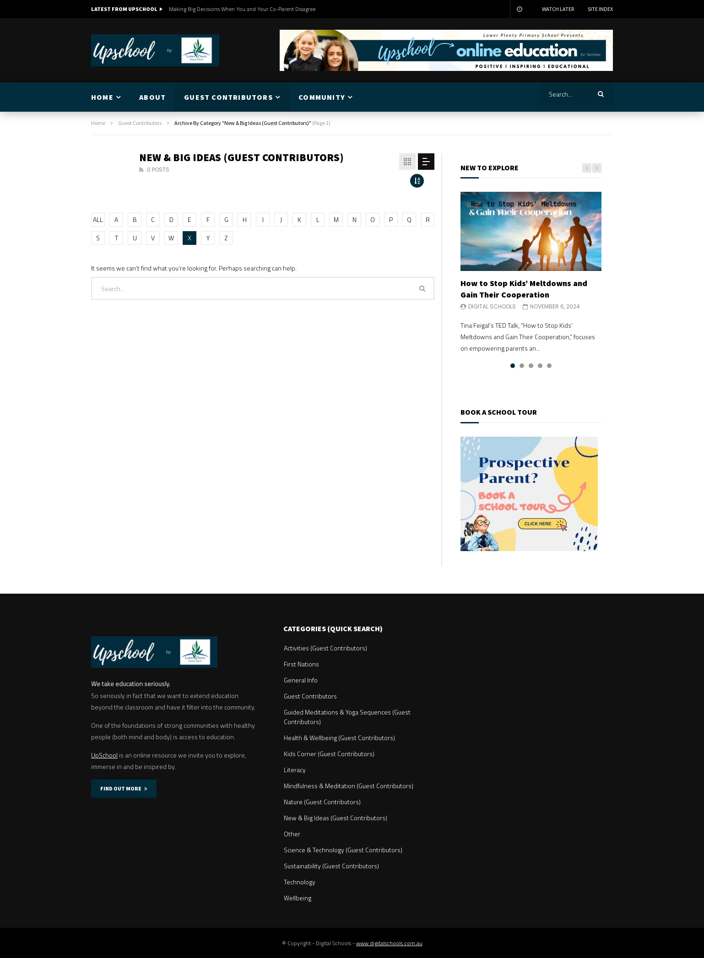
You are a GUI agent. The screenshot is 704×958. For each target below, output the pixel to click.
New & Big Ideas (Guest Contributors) (335, 818)
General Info (301, 680)
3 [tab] (531, 365)
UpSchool (104, 755)
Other (292, 834)
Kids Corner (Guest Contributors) (329, 753)
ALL (98, 219)
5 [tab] (549, 365)
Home (98, 122)
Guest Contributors (140, 122)
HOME (102, 97)
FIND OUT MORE (123, 788)
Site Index (600, 8)
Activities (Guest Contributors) (325, 648)
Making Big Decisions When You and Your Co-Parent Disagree (242, 9)
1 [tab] (512, 365)
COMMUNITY (321, 97)
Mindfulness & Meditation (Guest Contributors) (348, 785)
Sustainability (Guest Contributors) (331, 866)
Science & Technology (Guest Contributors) (343, 850)
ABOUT (152, 97)
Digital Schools (492, 306)
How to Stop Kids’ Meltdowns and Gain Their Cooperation (523, 288)
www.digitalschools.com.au (389, 943)
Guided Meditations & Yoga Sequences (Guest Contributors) (347, 716)
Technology (299, 882)
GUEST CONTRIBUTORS (228, 97)
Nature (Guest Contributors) (322, 801)
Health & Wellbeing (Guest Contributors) (339, 737)
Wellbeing (297, 898)
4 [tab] (540, 365)
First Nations (301, 664)
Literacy (295, 769)
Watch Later (558, 8)
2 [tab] (522, 365)
